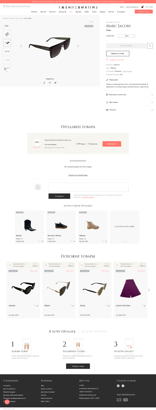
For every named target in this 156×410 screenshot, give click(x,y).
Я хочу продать (62, 331)
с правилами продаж (87, 197)
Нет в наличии (126, 46)
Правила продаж (9, 392)
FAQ (42, 386)
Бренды (102, 12)
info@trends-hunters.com (87, 395)
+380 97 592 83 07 (85, 392)
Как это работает (9, 389)
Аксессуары (19, 18)
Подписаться (112, 144)
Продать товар (144, 11)
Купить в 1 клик (117, 53)
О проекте (7, 386)
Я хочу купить (94, 331)
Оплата (43, 395)
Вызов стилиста (46, 389)
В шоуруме (121, 12)
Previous (21, 46)
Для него (52, 12)
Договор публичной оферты (13, 395)
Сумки (94, 12)
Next (78, 46)
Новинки (34, 12)
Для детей (62, 12)
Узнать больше (127, 71)
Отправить (59, 196)
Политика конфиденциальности (14, 398)
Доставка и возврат (48, 392)
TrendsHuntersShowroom (58, 140)
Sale (71, 12)
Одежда (78, 12)
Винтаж (111, 12)
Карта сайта (45, 401)
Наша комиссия (46, 398)
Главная (5, 18)
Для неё (43, 12)
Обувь (86, 12)
